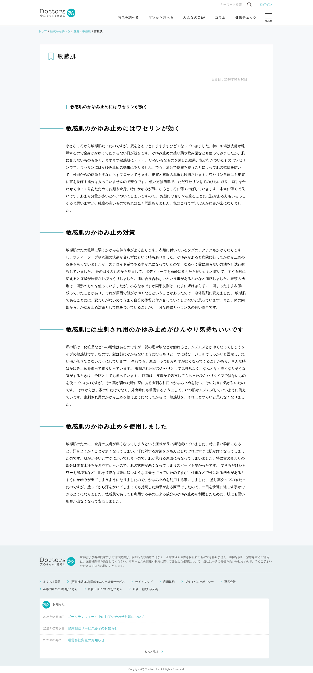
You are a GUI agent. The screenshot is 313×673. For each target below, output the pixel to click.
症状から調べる (161, 17)
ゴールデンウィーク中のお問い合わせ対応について (106, 617)
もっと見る (151, 651)
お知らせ (53, 605)
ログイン (266, 4)
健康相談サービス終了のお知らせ (93, 628)
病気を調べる (128, 17)
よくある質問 (51, 581)
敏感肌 (86, 31)
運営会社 (230, 581)
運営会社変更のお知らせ (86, 640)
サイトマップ (143, 581)
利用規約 (169, 581)
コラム (220, 17)
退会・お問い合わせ (146, 589)
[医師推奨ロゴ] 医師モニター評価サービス (98, 581)
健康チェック (246, 17)
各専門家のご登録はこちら (60, 589)
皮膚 (76, 31)
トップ (42, 31)
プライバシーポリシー (199, 581)
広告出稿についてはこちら (105, 589)
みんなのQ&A (194, 17)
